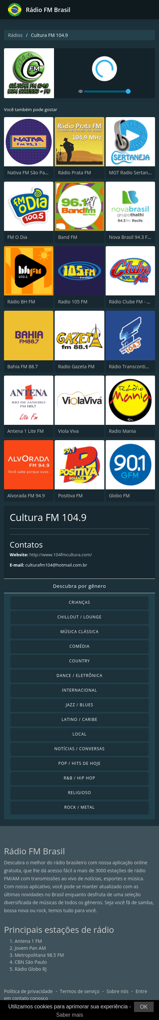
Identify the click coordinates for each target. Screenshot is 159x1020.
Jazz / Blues (79, 705)
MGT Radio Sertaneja (132, 172)
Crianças (79, 602)
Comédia (79, 646)
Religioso (79, 792)
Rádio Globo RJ (31, 969)
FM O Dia (17, 237)
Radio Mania (122, 431)
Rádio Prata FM (74, 172)
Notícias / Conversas (79, 749)
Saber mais (69, 1015)
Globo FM (119, 495)
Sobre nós (118, 991)
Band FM (67, 237)
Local (80, 734)
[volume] (107, 91)
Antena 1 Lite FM (25, 431)
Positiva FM (70, 495)
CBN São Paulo (31, 962)
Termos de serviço (80, 991)
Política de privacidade (28, 991)
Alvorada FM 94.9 (26, 495)
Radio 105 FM (72, 301)
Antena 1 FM (28, 941)
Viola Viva (68, 431)
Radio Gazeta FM (76, 366)
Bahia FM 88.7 (22, 366)
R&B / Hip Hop (79, 778)
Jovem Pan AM (30, 948)
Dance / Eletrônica (80, 675)
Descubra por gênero (79, 586)
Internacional (79, 690)
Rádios (15, 35)
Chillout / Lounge (79, 617)
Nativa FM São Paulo (29, 172)
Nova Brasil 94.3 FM (130, 237)
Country (79, 661)
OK (144, 1007)
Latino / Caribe (80, 719)
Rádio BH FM (21, 301)
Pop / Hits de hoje (79, 763)
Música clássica (79, 631)
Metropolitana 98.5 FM (39, 955)
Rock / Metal (79, 807)
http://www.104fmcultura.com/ (60, 555)
